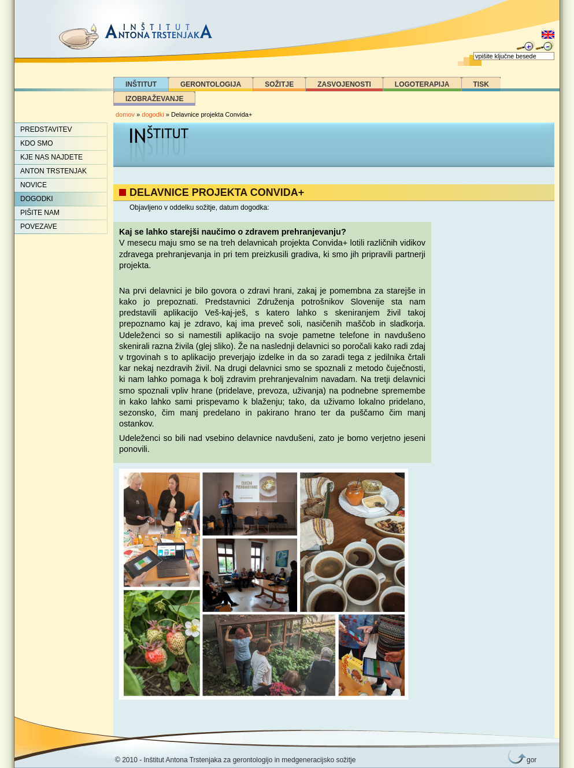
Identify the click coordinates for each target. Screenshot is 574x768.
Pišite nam (40, 213)
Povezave (38, 226)
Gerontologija (210, 84)
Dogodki (36, 199)
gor (529, 760)
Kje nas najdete (51, 157)
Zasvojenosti (344, 84)
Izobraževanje (154, 99)
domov (125, 114)
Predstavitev (46, 129)
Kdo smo (36, 143)
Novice (33, 185)
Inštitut (141, 84)
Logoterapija (422, 84)
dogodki (153, 114)
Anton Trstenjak (53, 171)
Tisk (481, 84)
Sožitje (279, 84)
